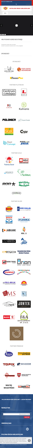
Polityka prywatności (23, 444)
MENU (5, 13)
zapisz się (27, 417)
